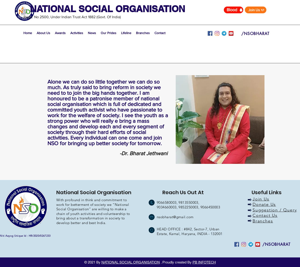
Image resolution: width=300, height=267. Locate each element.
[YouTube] (231, 33)
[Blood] (233, 10)
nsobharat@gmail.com (175, 217)
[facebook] (210, 33)
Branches (263, 221)
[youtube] (224, 33)
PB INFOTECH (204, 262)
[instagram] (217, 33)
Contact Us (265, 215)
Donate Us (264, 204)
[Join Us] (255, 10)
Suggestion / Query (275, 210)
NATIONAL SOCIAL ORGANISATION (130, 262)
